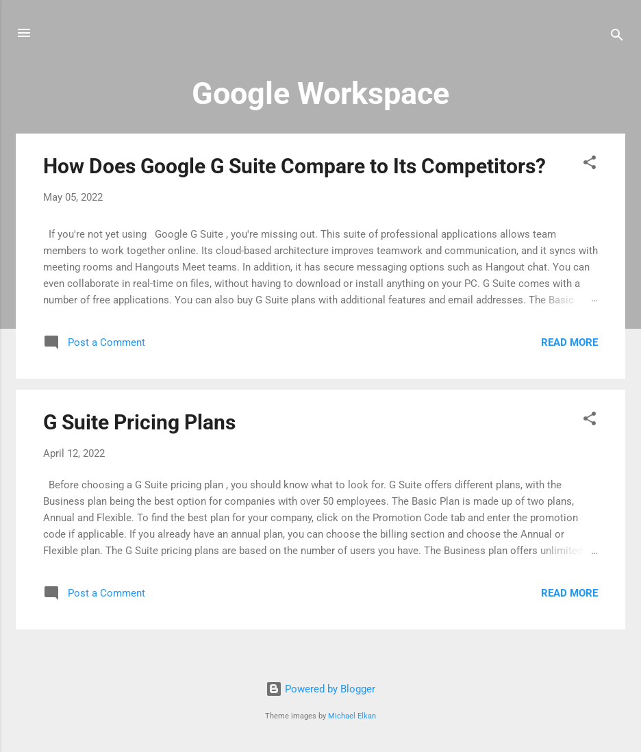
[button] (589, 164)
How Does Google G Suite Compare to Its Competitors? (294, 166)
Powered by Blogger (320, 689)
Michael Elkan (352, 716)
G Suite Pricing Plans (139, 422)
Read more (569, 342)
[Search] (617, 37)
